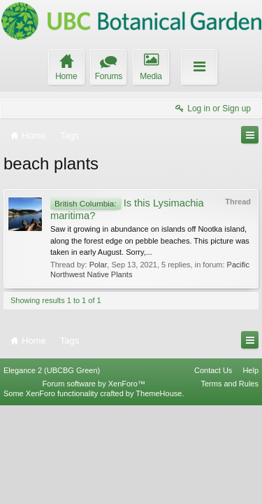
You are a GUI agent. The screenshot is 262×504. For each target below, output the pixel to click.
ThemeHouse (159, 492)
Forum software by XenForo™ (94, 482)
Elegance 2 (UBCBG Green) (51, 468)
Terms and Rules (230, 482)
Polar (98, 264)
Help (250, 468)
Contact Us (213, 468)
